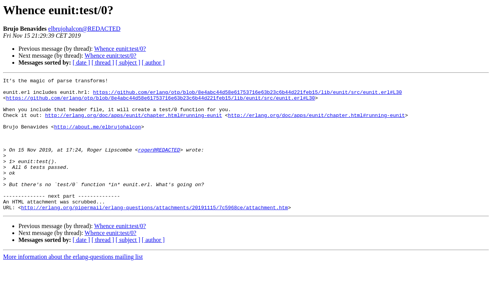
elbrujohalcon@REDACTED (84, 28)
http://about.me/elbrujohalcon (97, 136)
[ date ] (81, 62)
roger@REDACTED (159, 164)
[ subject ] (128, 62)
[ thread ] (102, 62)
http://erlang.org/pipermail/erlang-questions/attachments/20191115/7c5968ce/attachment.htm (154, 233)
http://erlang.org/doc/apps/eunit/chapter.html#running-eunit (133, 123)
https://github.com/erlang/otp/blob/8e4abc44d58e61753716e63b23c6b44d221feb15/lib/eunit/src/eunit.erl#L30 (247, 95)
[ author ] (153, 62)
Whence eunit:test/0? (120, 48)
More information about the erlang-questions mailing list (73, 283)
